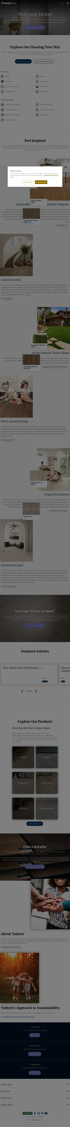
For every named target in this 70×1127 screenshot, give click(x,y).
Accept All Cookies (41, 182)
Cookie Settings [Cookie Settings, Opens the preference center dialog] (27, 182)
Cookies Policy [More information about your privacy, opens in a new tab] (48, 175)
